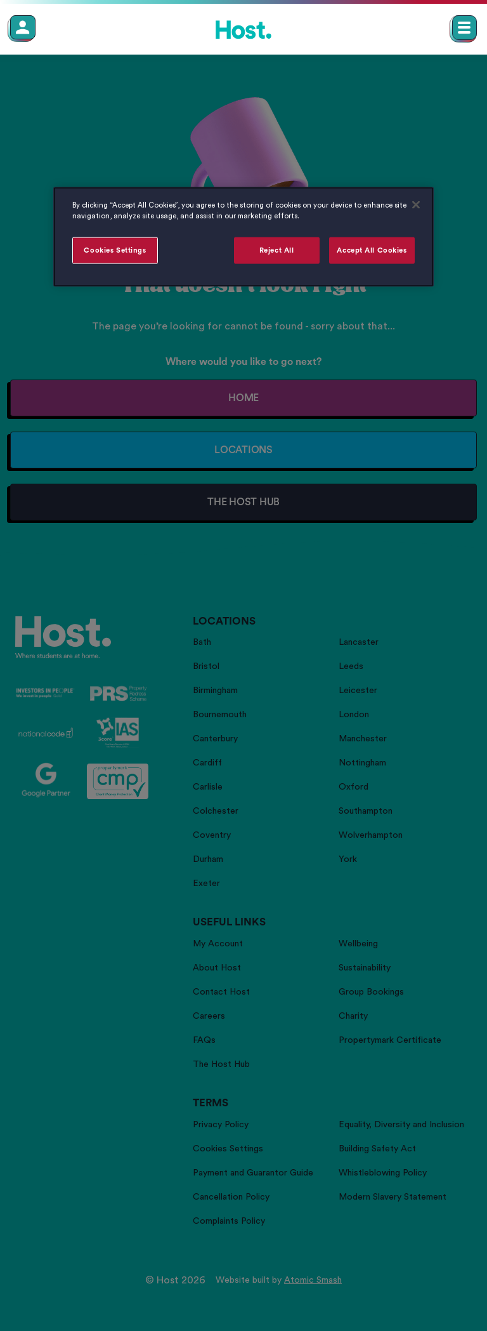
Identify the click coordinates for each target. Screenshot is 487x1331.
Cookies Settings (115, 249)
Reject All (276, 249)
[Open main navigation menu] (464, 27)
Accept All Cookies (371, 249)
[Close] (416, 204)
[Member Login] (23, 27)
